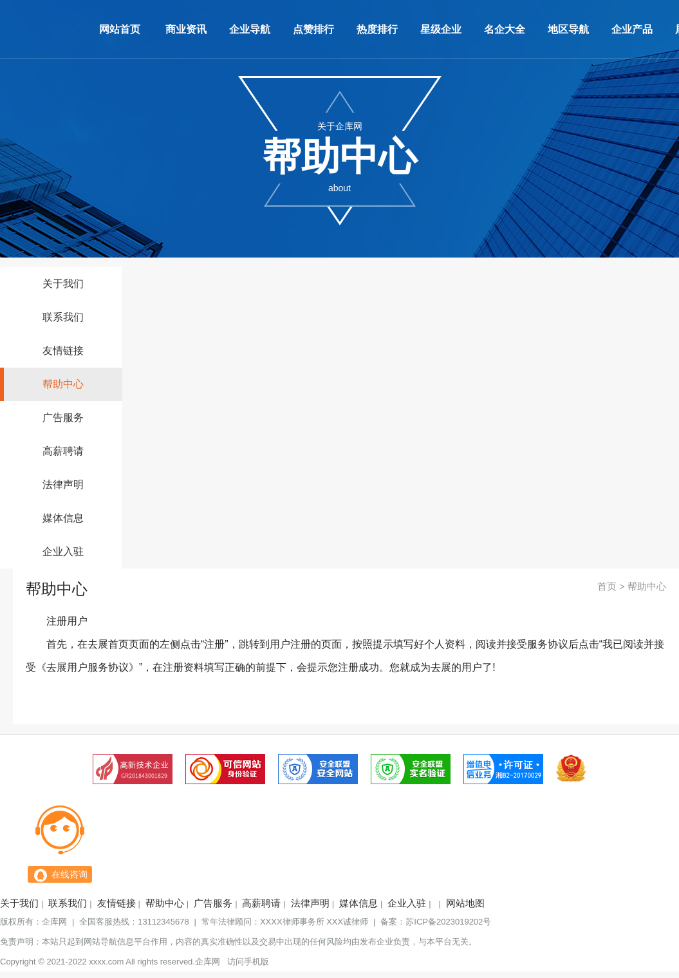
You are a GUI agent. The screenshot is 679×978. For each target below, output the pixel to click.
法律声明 (63, 484)
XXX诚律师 (347, 921)
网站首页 (119, 29)
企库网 (54, 921)
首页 (607, 586)
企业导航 (249, 29)
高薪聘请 (63, 451)
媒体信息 (63, 518)
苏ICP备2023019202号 (448, 921)
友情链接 (63, 350)
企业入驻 (63, 551)
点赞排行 (313, 29)
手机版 (256, 961)
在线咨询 (69, 874)
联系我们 (63, 317)
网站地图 (465, 903)
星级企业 (440, 29)
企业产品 (632, 29)
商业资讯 (186, 29)
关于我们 (63, 283)
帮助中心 (63, 384)
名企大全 (504, 29)
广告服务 (63, 417)
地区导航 (568, 29)
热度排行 (377, 29)
